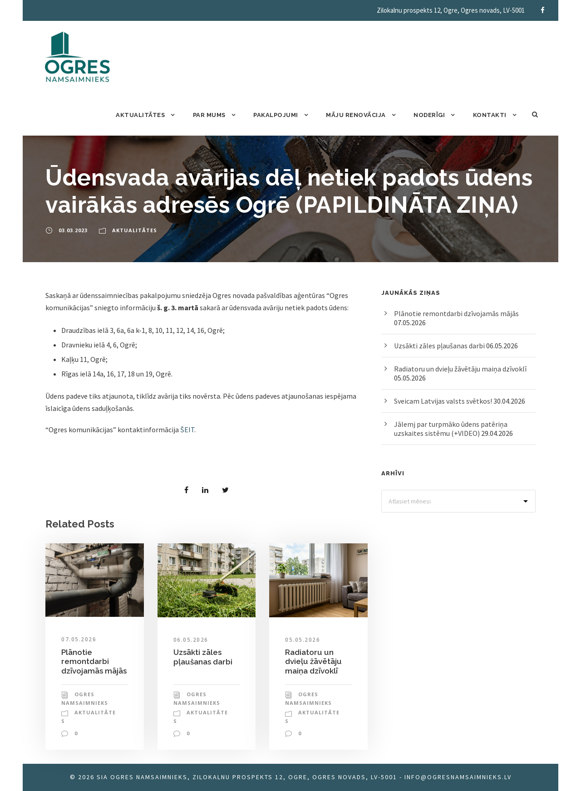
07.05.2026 (78, 639)
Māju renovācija (356, 115)
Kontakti (490, 115)
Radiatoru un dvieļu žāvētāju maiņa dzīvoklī (313, 661)
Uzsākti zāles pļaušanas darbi (202, 657)
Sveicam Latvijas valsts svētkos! (443, 400)
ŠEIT (187, 429)
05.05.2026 (302, 640)
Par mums (209, 115)
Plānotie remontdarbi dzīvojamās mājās (94, 661)
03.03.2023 (73, 230)
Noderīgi (429, 115)
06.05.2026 (190, 640)
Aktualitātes (140, 115)
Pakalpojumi (275, 115)
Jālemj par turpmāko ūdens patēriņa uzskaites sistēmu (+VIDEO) (450, 429)
